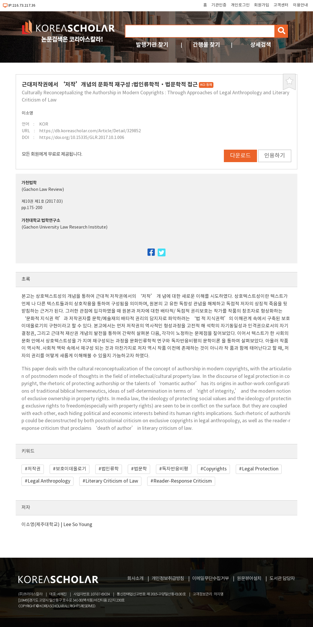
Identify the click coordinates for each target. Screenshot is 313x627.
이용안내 (300, 5)
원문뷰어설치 (249, 578)
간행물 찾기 (206, 44)
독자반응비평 (175, 469)
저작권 (34, 469)
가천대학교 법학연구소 (40, 220)
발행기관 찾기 (152, 44)
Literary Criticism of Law (111, 481)
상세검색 (260, 44)
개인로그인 (240, 5)
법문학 (140, 469)
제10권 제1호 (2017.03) (42, 201)
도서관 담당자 (282, 578)
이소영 (27, 113)
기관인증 (218, 5)
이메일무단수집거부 (210, 578)
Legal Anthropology (49, 481)
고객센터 (281, 5)
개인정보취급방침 (168, 578)
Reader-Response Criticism (182, 481)
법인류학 (110, 469)
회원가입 (261, 5)
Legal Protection (260, 469)
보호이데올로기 (71, 469)
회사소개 (135, 578)
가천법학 (29, 182)
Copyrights (215, 469)
